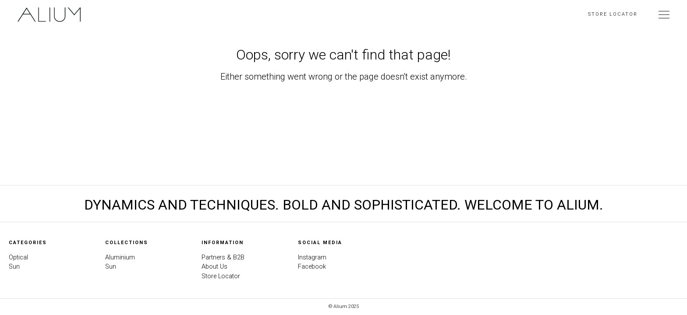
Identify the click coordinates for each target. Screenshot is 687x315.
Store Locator (612, 14)
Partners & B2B (223, 257)
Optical (18, 257)
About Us (214, 266)
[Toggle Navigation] (664, 14)
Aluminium (120, 257)
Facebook (312, 266)
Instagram (312, 257)
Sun (14, 266)
